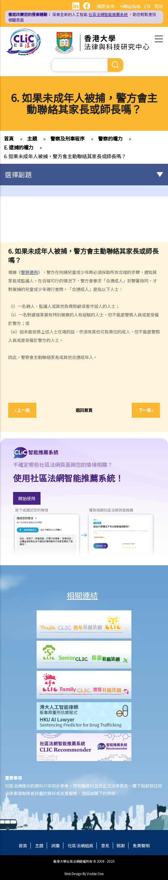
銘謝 (120, 845)
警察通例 (29, 272)
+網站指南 (130, 6)
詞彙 (55, 845)
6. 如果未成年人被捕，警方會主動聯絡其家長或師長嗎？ (65, 156)
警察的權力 (110, 138)
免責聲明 (141, 845)
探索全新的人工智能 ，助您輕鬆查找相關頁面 (82, 17)
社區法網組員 (80, 845)
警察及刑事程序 (67, 138)
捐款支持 (105, 6)
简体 (158, 6)
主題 (32, 138)
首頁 (9, 138)
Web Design (73, 873)
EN (147, 6)
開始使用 (26, 498)
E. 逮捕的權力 (18, 147)
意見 (105, 845)
